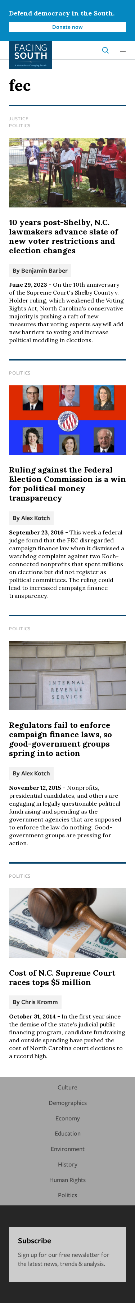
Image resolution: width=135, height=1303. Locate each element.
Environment (68, 1149)
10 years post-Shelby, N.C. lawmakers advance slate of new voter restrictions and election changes (63, 236)
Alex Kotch (35, 518)
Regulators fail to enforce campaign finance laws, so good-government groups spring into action (60, 739)
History (67, 1164)
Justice (18, 118)
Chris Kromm (39, 1002)
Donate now (67, 26)
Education (68, 1133)
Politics (20, 125)
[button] (122, 50)
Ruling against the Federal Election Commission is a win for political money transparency (67, 484)
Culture (67, 1087)
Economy (67, 1118)
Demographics (68, 1102)
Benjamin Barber (44, 270)
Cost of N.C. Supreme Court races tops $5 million (62, 977)
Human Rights (67, 1180)
